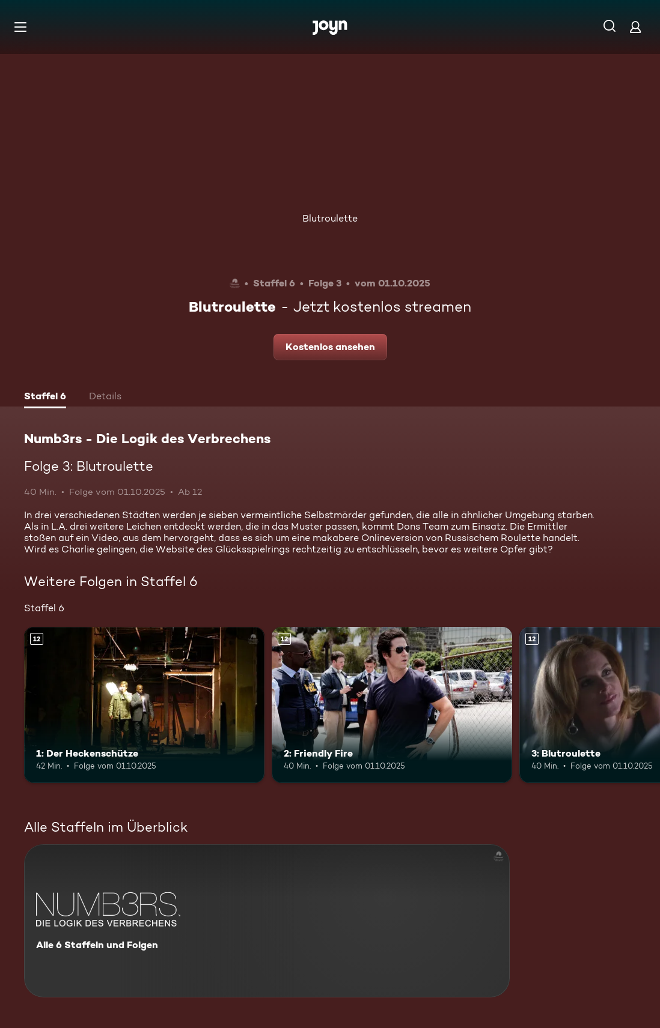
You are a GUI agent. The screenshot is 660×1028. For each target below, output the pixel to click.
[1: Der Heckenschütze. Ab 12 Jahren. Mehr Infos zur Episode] (144, 705)
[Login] (635, 26)
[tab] (45, 397)
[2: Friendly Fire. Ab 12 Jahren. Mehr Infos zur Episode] (392, 705)
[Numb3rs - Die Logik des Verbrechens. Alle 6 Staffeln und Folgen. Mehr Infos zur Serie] (267, 920)
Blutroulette (330, 218)
